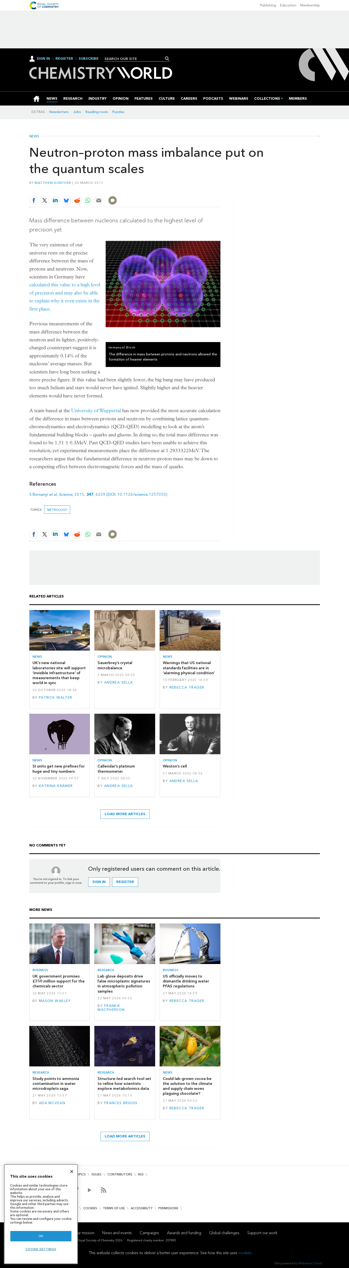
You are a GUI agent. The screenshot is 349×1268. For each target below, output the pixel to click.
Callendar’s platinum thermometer (116, 768)
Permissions (168, 1208)
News (34, 136)
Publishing (268, 5)
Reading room (96, 112)
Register (64, 59)
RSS (141, 1174)
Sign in (99, 882)
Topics (80, 1174)
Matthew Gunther (53, 183)
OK (40, 1236)
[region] (41, 1214)
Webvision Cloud (310, 1263)
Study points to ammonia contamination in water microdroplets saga (56, 1083)
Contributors (119, 1174)
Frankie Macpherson (111, 1008)
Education (288, 5)
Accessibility (141, 1208)
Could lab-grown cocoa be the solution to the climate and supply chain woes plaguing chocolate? (187, 1086)
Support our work (262, 1232)
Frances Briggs (121, 1103)
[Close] (71, 1171)
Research (106, 970)
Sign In (43, 59)
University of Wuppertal (96, 410)
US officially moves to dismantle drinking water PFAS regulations (186, 981)
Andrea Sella (118, 682)
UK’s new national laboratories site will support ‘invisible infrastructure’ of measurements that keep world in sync (59, 672)
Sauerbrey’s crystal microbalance (115, 665)
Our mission (84, 1232)
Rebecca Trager (186, 687)
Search (167, 58)
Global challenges (224, 1232)
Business (40, 970)
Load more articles (125, 814)
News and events (117, 1232)
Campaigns (149, 1232)
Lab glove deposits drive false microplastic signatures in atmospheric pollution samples (124, 984)
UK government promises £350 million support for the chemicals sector (59, 981)
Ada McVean (52, 1103)
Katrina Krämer (56, 786)
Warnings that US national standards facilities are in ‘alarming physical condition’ (189, 667)
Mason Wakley (55, 1001)
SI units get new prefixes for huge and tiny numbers (59, 768)
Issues (96, 1174)
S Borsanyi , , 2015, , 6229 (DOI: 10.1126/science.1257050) (98, 494)
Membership (310, 5)
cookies (245, 1252)
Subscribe (89, 59)
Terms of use (114, 1208)
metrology (57, 510)
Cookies (90, 1208)
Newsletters (59, 112)
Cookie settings (41, 1249)
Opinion (105, 656)
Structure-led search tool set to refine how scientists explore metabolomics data (124, 1083)
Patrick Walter (55, 697)
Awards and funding (184, 1232)
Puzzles (118, 112)
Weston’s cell (175, 766)
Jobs (77, 112)
